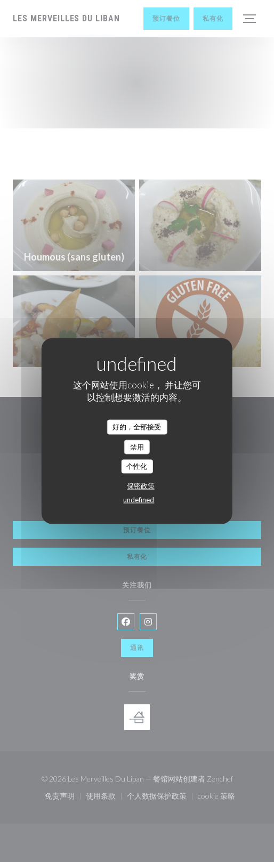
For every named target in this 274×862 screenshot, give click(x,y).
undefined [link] (138, 499)
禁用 (137, 446)
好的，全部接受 (136, 426)
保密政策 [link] (141, 485)
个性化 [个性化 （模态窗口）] (136, 466)
